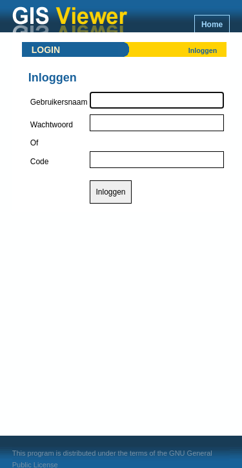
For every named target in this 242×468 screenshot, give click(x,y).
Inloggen (202, 50)
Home (212, 24)
